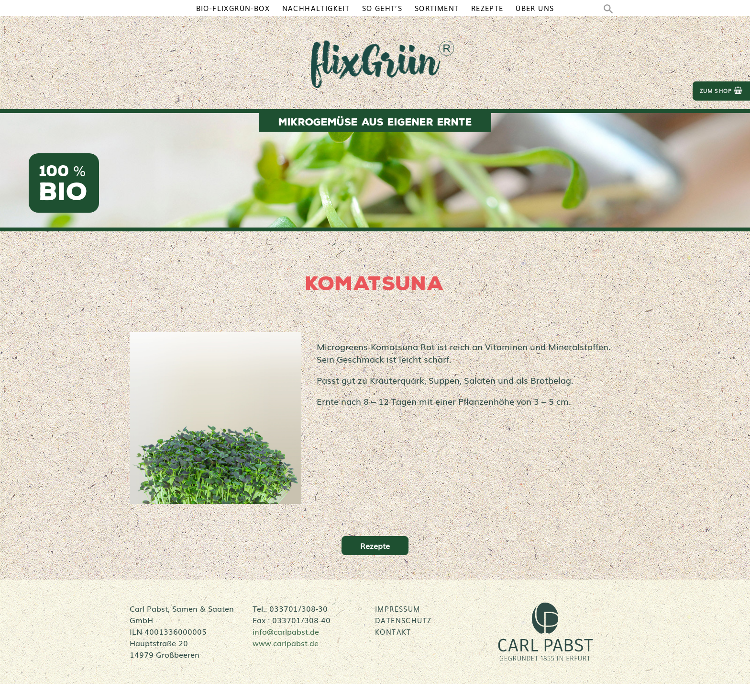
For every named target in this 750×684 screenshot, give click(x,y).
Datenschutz (403, 620)
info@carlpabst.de (286, 631)
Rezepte (375, 545)
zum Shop (721, 91)
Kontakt (393, 632)
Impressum (397, 609)
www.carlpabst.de (286, 643)
